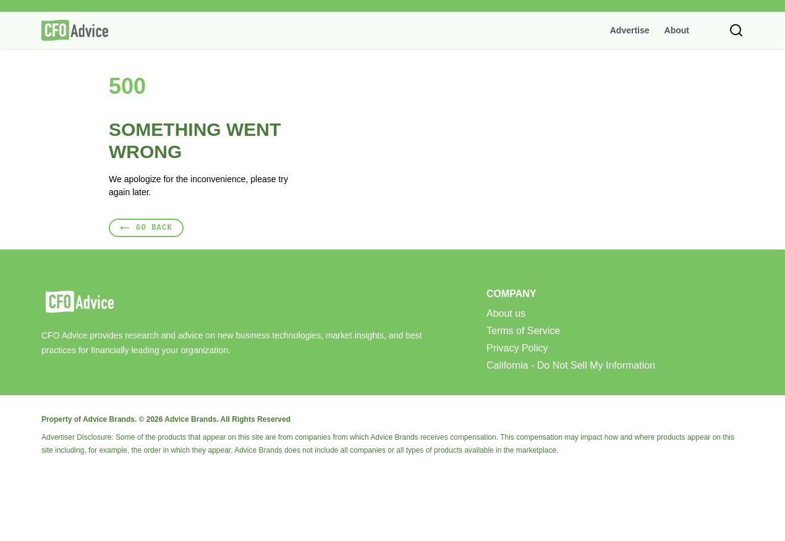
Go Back (146, 227)
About (676, 30)
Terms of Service (523, 331)
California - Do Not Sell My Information (570, 366)
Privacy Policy (517, 348)
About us (505, 314)
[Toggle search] (736, 30)
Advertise (630, 30)
